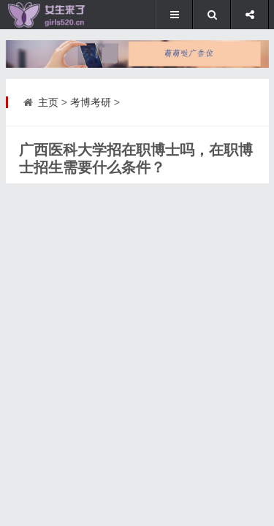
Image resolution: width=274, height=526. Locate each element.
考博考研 (90, 102)
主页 (48, 102)
